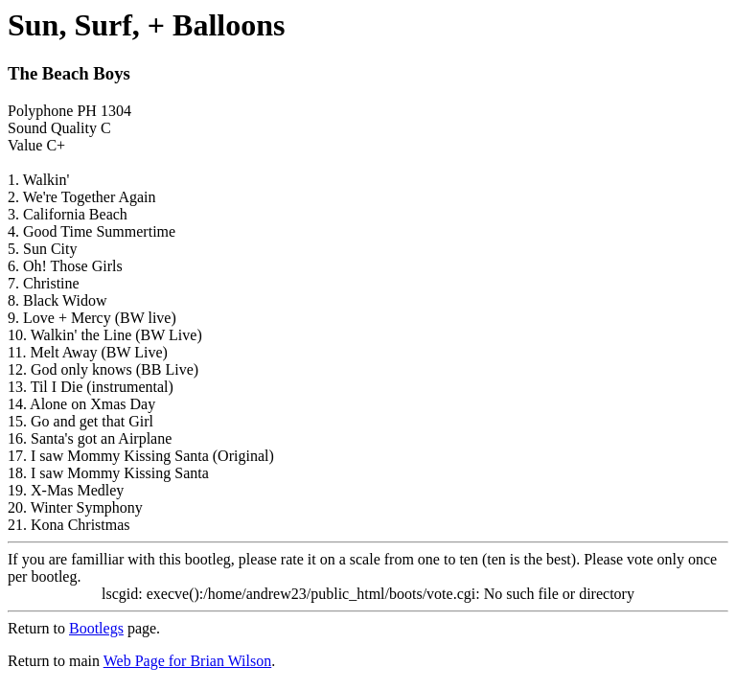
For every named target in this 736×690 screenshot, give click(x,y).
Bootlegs (96, 628)
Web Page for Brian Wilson (188, 661)
